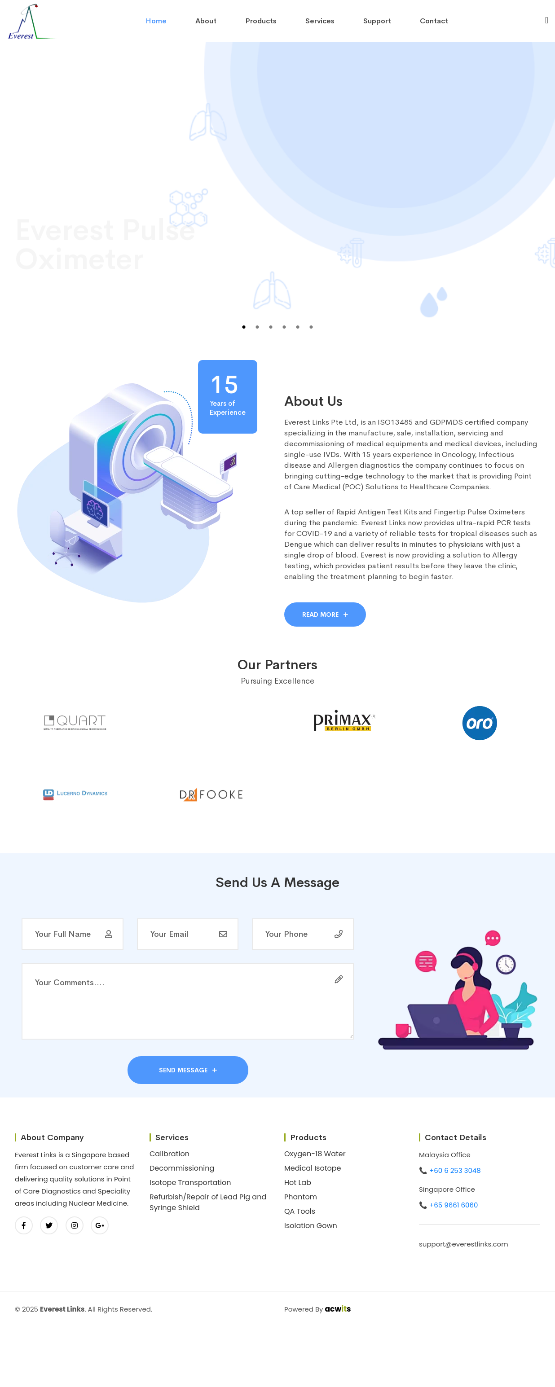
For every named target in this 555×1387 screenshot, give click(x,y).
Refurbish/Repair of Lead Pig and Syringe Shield (208, 1202)
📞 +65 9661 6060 (448, 1205)
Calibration (169, 1154)
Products (261, 21)
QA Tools (299, 1211)
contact (434, 21)
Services (320, 21)
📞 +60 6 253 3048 (450, 1170)
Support (377, 21)
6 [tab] (311, 327)
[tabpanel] (277, 199)
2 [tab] (257, 327)
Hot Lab (297, 1182)
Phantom (300, 1197)
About (205, 21)
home (156, 21)
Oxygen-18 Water (315, 1154)
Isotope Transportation (190, 1182)
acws (338, 1309)
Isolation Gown (310, 1225)
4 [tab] (284, 327)
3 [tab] (270, 327)
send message (188, 1070)
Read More (325, 614)
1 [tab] (243, 327)
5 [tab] (297, 327)
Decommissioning (182, 1168)
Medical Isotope (312, 1168)
